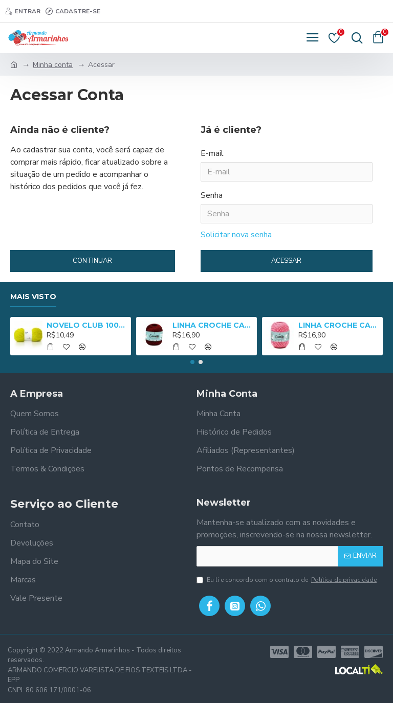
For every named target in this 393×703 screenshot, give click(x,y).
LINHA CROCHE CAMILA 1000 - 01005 (213, 325)
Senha (212, 195)
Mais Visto (33, 296)
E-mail (212, 153)
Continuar (92, 260)
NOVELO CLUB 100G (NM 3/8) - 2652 (87, 325)
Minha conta (53, 65)
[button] (192, 362)
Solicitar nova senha (236, 234)
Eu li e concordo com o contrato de (287, 579)
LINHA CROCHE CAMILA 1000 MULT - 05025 (339, 325)
